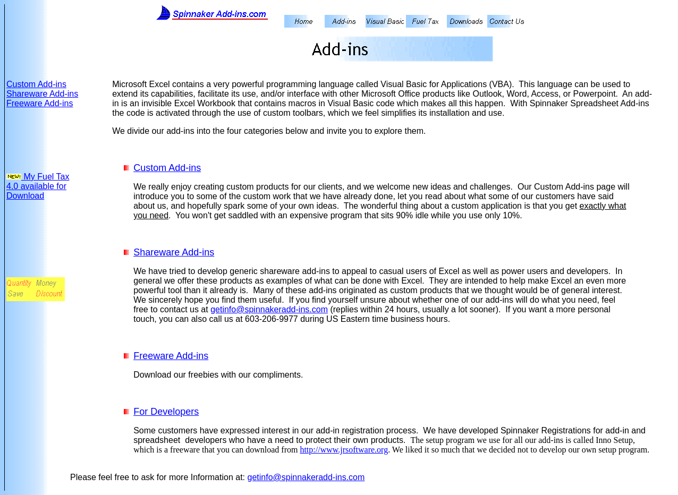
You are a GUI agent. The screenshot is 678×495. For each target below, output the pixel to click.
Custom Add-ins (36, 84)
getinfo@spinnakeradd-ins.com (269, 309)
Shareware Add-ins (42, 93)
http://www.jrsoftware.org (344, 449)
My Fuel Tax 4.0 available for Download (37, 186)
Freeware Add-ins (39, 103)
